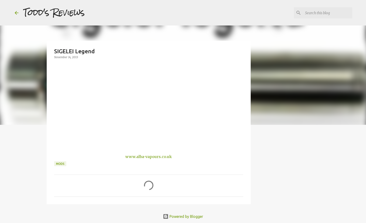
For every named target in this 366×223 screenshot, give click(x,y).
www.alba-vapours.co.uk (148, 156)
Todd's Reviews (54, 13)
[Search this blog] (327, 12)
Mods (60, 163)
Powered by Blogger (183, 216)
